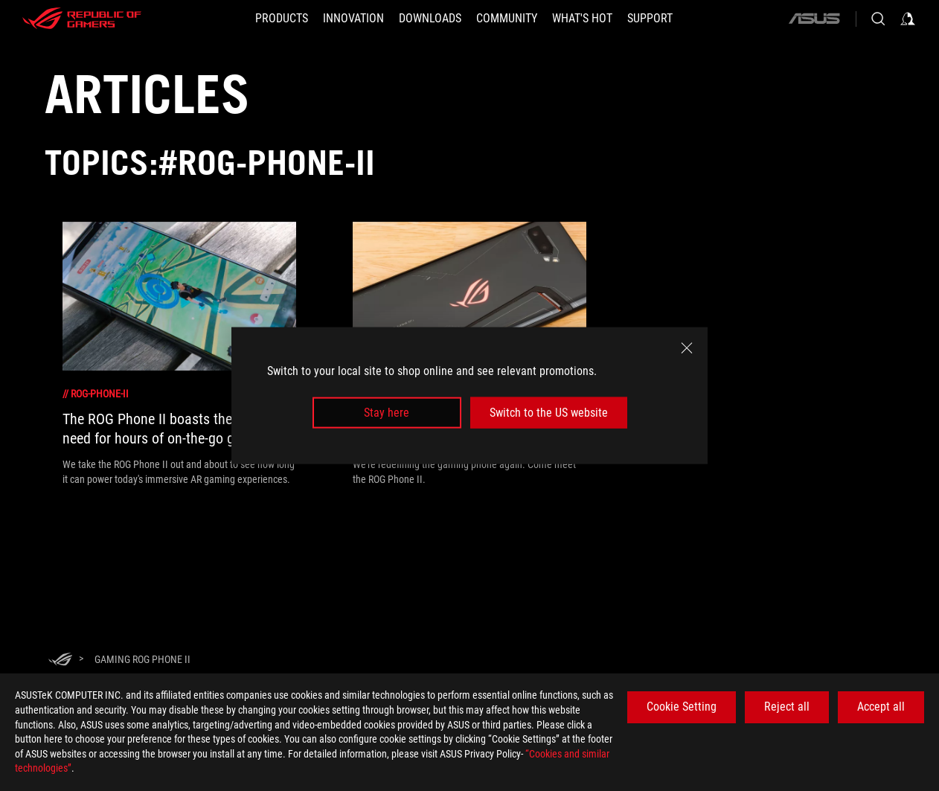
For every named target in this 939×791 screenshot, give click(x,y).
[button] (281, 18)
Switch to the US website (549, 413)
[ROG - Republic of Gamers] (81, 18)
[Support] (650, 18)
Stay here (386, 413)
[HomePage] (60, 660)
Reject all (787, 706)
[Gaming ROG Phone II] (142, 659)
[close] (687, 347)
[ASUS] (814, 18)
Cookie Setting (682, 706)
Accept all (881, 706)
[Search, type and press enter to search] (878, 18)
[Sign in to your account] (908, 18)
